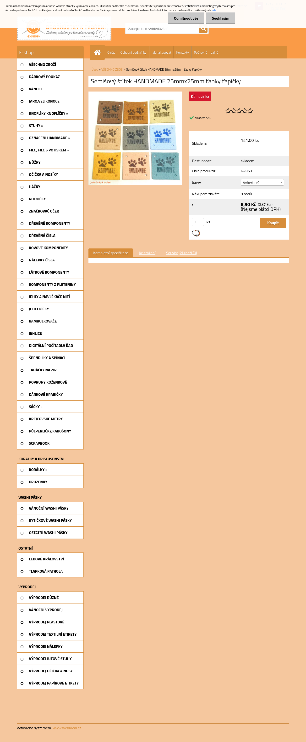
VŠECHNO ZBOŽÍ (112, 69)
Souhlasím (220, 18)
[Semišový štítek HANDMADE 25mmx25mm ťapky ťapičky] (135, 93)
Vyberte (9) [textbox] (252, 182)
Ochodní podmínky (133, 52)
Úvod (95, 69)
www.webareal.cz (67, 728)
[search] (203, 28)
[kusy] (198, 222)
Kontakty (182, 52)
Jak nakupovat (161, 52)
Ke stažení (147, 253)
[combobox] (262, 182)
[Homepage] (99, 52)
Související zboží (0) (181, 253)
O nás (111, 52)
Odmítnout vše (186, 18)
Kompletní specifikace (110, 253)
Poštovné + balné (206, 52)
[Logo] (64, 28)
